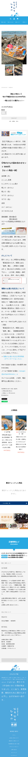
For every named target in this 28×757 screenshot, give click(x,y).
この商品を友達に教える (6, 390)
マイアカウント (14, 755)
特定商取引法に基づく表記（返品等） (9, 388)
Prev (2, 428)
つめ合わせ (11, 87)
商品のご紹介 (3, 22)
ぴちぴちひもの (4, 87)
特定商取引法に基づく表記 (14, 743)
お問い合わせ (14, 749)
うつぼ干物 (7, 432)
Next (26, 428)
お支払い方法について (14, 737)
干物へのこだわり (11, 22)
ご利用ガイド (24, 22)
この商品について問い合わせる (8, 393)
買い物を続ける (4, 395)
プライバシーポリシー (14, 746)
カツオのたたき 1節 (21, 433)
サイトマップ (14, 752)
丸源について (17, 22)
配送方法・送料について (14, 740)
